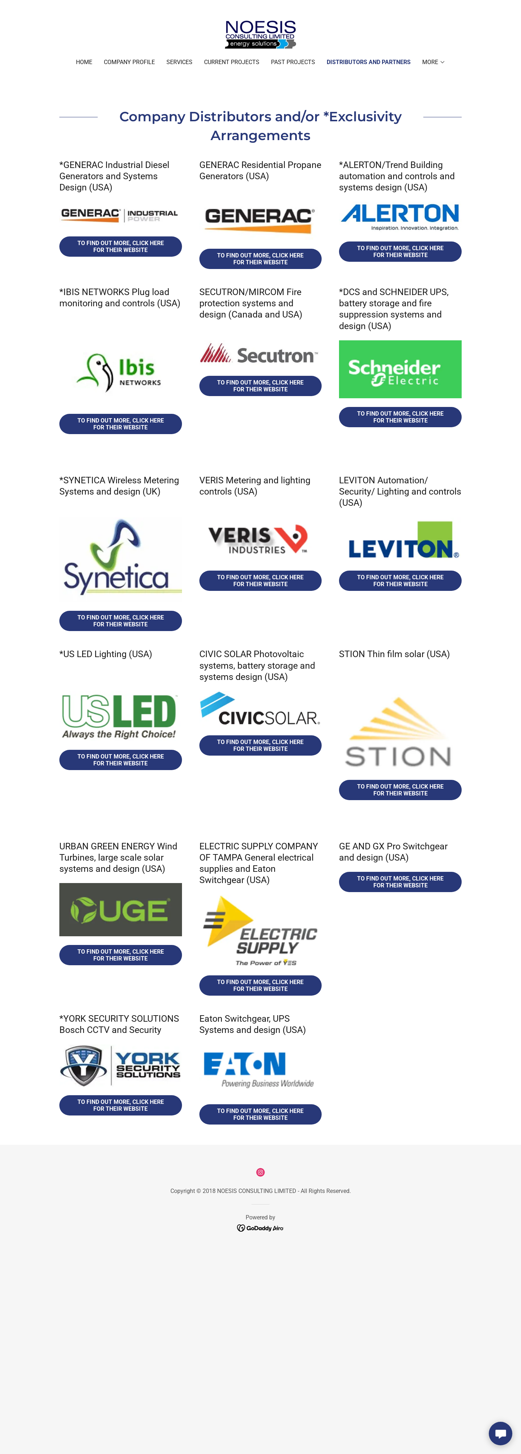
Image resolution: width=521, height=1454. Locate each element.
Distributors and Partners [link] (369, 62)
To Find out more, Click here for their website (120, 621)
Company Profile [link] (129, 62)
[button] (433, 62)
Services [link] (179, 62)
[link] (260, 34)
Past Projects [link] (293, 62)
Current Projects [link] (231, 62)
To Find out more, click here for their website (120, 246)
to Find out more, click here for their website (400, 790)
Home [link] (84, 62)
